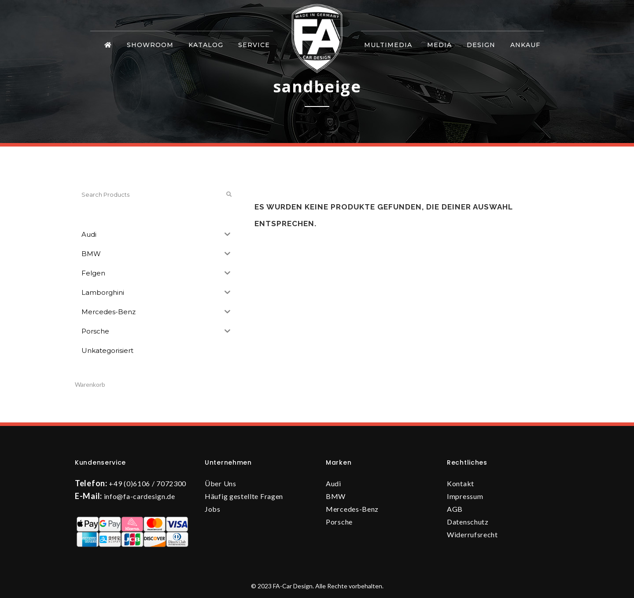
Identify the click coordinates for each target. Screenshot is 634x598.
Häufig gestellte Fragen (244, 496)
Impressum (465, 496)
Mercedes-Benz (352, 509)
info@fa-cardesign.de (139, 496)
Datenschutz (468, 521)
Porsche (339, 521)
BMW (336, 496)
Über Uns (220, 483)
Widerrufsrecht (472, 534)
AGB (455, 509)
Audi (333, 483)
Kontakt (460, 483)
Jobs (213, 509)
